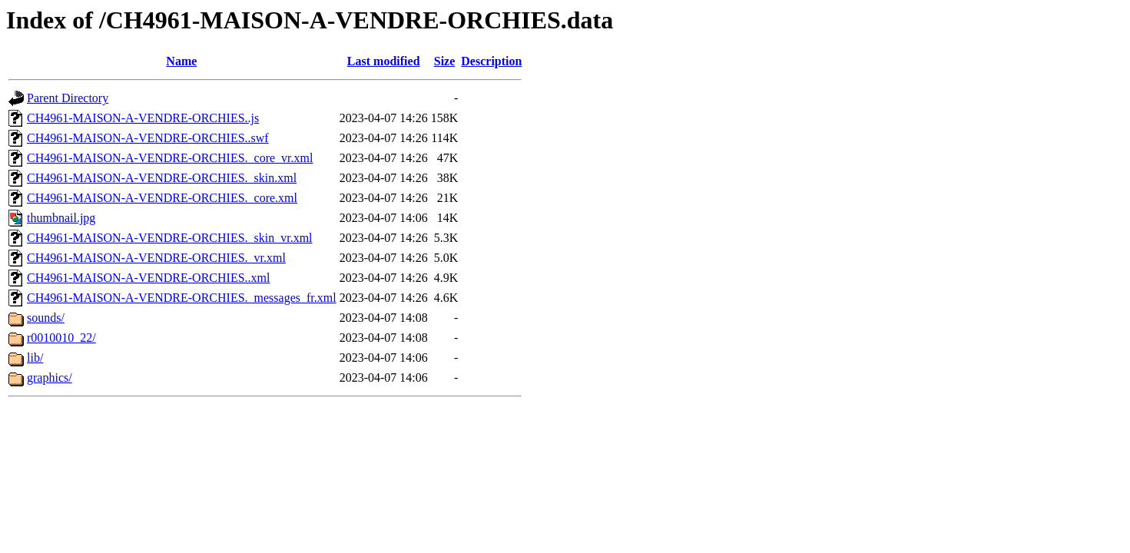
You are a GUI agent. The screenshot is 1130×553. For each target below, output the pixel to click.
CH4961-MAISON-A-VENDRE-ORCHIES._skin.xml (162, 177)
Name (181, 61)
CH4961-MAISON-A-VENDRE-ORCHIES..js (143, 117)
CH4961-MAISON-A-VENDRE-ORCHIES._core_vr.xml (170, 157)
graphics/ (49, 377)
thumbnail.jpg (61, 217)
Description (491, 61)
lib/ (35, 357)
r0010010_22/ (61, 337)
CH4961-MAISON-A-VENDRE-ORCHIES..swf (148, 137)
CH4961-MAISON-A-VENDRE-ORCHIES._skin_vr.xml (170, 237)
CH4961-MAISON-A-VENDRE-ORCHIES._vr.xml (156, 257)
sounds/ (46, 317)
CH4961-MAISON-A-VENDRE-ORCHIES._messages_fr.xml (181, 297)
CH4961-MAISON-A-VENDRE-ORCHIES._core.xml (162, 197)
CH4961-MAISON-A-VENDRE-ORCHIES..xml (148, 277)
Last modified (383, 61)
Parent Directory (67, 97)
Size (445, 61)
